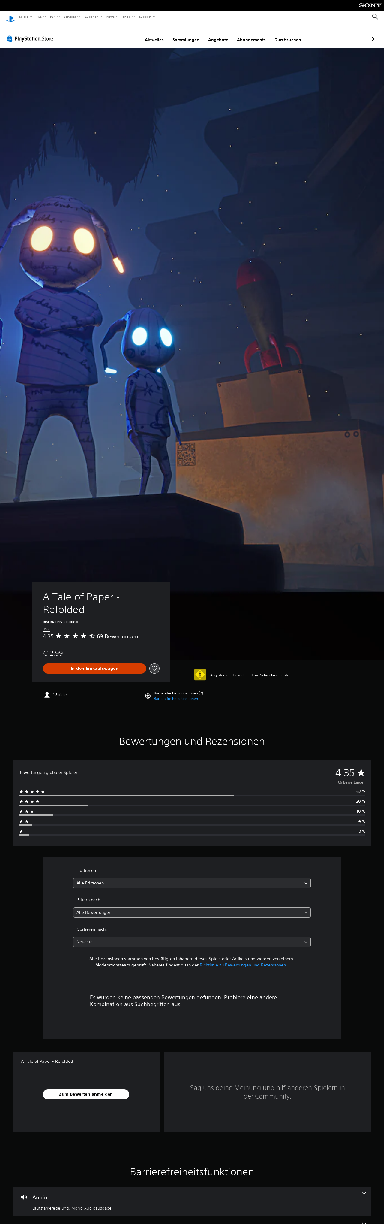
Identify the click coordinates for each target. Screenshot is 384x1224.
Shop (127, 16)
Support (145, 16)
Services (70, 16)
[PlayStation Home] (10, 17)
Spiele (23, 16)
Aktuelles (122, 34)
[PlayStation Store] (31, 33)
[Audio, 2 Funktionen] (192, 1195)
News (110, 16)
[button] (176, 693)
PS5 (39, 16)
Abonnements (219, 34)
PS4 (53, 16)
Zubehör (91, 16)
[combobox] (192, 877)
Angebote (186, 34)
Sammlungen (154, 34)
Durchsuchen (256, 34)
